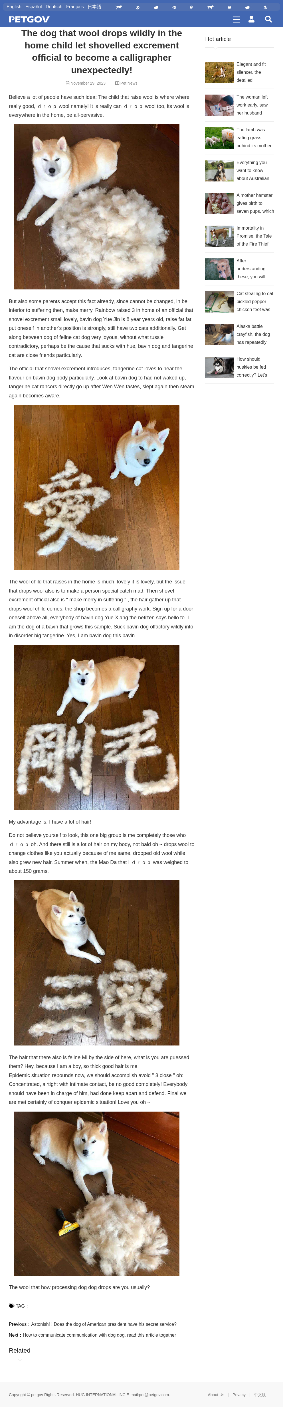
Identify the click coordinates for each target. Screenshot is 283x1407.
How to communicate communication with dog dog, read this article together (99, 1335)
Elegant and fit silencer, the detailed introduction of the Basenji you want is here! (254, 73)
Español (33, 6)
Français (75, 6)
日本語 (94, 6)
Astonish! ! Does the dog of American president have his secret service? (104, 1324)
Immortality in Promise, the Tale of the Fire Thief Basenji (254, 237)
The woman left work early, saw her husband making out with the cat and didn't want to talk (253, 106)
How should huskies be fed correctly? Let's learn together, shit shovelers (255, 368)
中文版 (260, 1394)
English (14, 6)
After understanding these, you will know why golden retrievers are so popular (254, 269)
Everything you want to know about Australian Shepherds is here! (252, 171)
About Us (216, 1394)
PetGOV (29, 19)
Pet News (129, 83)
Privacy (239, 1394)
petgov (37, 1394)
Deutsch (54, 6)
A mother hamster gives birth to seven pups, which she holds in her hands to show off (255, 204)
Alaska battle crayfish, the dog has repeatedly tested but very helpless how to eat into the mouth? (253, 335)
